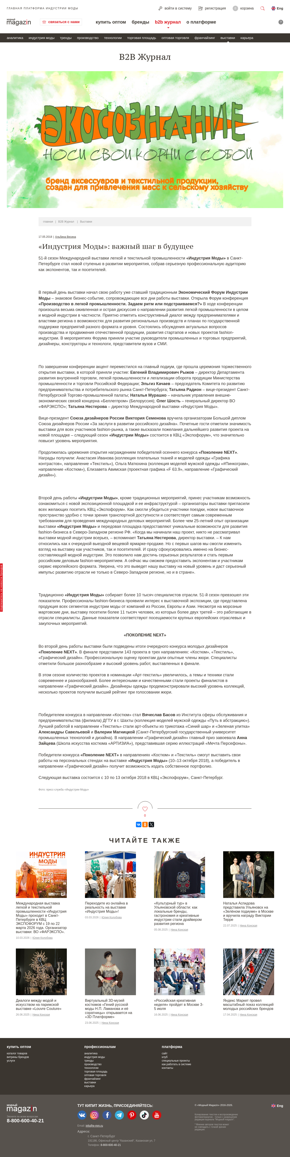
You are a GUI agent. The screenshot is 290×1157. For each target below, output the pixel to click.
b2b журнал (168, 21)
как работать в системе (176, 1064)
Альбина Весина (65, 236)
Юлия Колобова (42, 937)
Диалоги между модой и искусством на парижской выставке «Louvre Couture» (38, 1005)
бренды (140, 21)
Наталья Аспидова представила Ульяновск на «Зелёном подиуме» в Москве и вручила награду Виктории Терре (248, 911)
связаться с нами (64, 22)
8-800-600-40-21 (25, 1120)
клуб (164, 1057)
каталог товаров (17, 1053)
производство (88, 38)
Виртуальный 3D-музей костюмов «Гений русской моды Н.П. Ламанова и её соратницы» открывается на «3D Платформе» (108, 1009)
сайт (164, 1053)
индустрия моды (42, 38)
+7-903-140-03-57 (101, 1145)
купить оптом (111, 21)
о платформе (201, 21)
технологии (113, 38)
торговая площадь (141, 38)
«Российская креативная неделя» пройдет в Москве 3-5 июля (178, 1005)
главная (48, 221)
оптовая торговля (175, 38)
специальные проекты (176, 1060)
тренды (66, 38)
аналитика (15, 38)
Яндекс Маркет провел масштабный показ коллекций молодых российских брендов (248, 1005)
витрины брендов (18, 1057)
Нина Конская (179, 929)
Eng (280, 8)
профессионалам (100, 1047)
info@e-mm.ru (94, 1125)
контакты (167, 1068)
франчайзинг (204, 38)
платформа (172, 1047)
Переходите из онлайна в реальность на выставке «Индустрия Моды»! (106, 907)
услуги (11, 1060)
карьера (246, 38)
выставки (227, 38)
